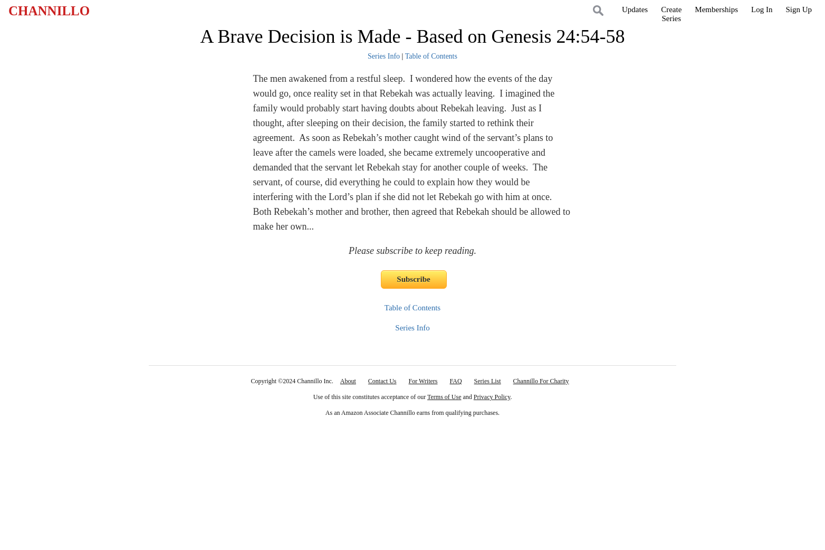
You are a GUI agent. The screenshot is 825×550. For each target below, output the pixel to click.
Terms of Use (444, 397)
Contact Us (382, 381)
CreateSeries (671, 14)
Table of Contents (431, 56)
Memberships (716, 9)
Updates (635, 9)
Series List (487, 381)
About (348, 381)
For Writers (423, 381)
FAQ (455, 381)
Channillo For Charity (541, 381)
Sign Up (798, 9)
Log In (761, 9)
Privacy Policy (492, 397)
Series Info (384, 56)
